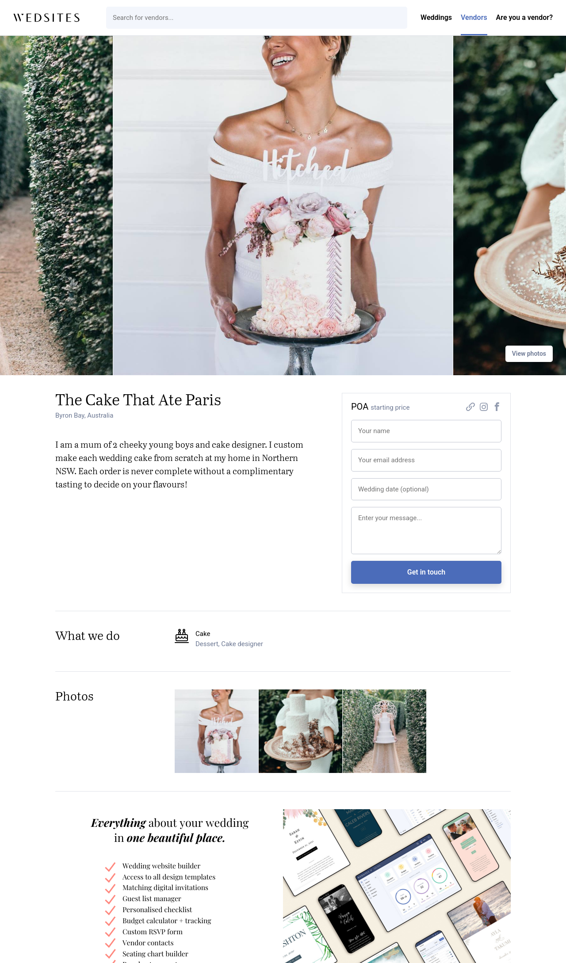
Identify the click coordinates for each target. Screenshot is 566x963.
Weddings (436, 17)
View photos (529, 353)
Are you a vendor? (524, 17)
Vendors (474, 17)
